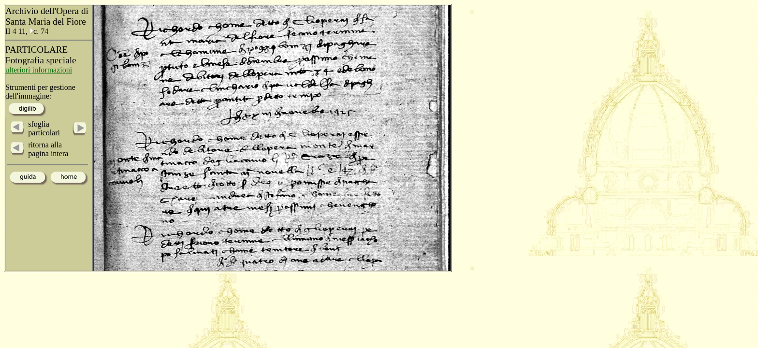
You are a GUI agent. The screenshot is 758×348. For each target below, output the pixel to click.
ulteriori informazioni (38, 70)
